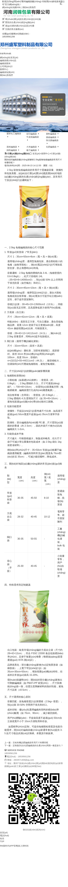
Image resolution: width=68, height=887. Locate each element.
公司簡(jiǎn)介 (6, 66)
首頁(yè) (36, 153)
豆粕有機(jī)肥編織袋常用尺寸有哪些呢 (30, 742)
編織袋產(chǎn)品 (8, 60)
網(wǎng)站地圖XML (11, 7)
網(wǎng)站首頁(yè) (9, 57)
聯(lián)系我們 (29, 7)
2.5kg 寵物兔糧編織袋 (18, 170)
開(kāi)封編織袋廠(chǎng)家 (28, 730)
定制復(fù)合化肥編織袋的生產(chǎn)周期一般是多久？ (38, 745)
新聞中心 (4, 69)
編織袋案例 (5, 63)
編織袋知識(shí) (7, 72)
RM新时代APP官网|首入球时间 (14, 846)
